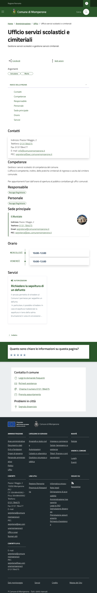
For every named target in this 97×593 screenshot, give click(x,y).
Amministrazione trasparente (59, 501)
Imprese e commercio (59, 441)
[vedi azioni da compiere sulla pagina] (57, 61)
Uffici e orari (13, 532)
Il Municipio (16, 216)
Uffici (35, 23)
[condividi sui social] (14, 61)
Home (10, 23)
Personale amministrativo (16, 459)
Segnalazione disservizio (59, 510)
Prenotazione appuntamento (59, 516)
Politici (10, 465)
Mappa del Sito (76, 582)
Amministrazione (23, 23)
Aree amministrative (16, 441)
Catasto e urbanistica (38, 453)
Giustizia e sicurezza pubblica (38, 459)
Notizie (74, 441)
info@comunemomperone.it (31, 150)
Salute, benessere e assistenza (59, 447)
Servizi (37, 582)
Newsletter (76, 486)
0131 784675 (25, 225)
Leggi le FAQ (55, 505)
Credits (55, 582)
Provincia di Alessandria (38, 489)
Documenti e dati (15, 445)
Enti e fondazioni (15, 449)
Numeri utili (12, 536)
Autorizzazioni (19, 280)
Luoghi (74, 458)
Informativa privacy (58, 483)
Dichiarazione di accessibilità (58, 493)
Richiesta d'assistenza (58, 523)
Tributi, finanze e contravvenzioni (59, 455)
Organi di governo (15, 453)
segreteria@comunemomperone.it (33, 229)
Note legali (54, 487)
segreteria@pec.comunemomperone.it (34, 154)
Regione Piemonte (14, 3)
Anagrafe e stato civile (38, 443)
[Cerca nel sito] (85, 12)
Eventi (74, 462)
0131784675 (26, 143)
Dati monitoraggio (15, 582)
